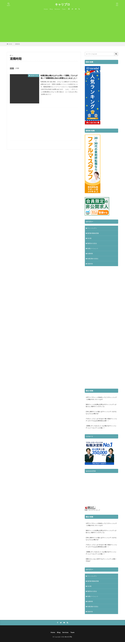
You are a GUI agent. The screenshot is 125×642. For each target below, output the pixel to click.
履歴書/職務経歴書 (93, 233)
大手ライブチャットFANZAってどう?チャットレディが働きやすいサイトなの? (101, 398)
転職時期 (90, 253)
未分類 (89, 238)
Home (46, 9)
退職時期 (17, 44)
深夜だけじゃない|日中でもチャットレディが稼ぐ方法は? (101, 560)
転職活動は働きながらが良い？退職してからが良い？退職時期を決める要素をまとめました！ (59, 76)
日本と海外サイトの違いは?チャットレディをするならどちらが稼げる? (101, 412)
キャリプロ (62, 4)
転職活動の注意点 (34, 75)
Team (64, 9)
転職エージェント (92, 248)
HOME (10, 44)
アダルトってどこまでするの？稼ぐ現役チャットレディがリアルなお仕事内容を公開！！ (101, 420)
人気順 (17, 68)
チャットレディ (92, 228)
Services (57, 9)
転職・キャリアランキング (92, 510)
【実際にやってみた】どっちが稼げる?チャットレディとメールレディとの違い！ (101, 427)
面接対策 (90, 263)
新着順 (12, 68)
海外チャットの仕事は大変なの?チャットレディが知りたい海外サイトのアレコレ (101, 405)
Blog (51, 9)
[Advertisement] (62, 27)
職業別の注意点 (92, 243)
